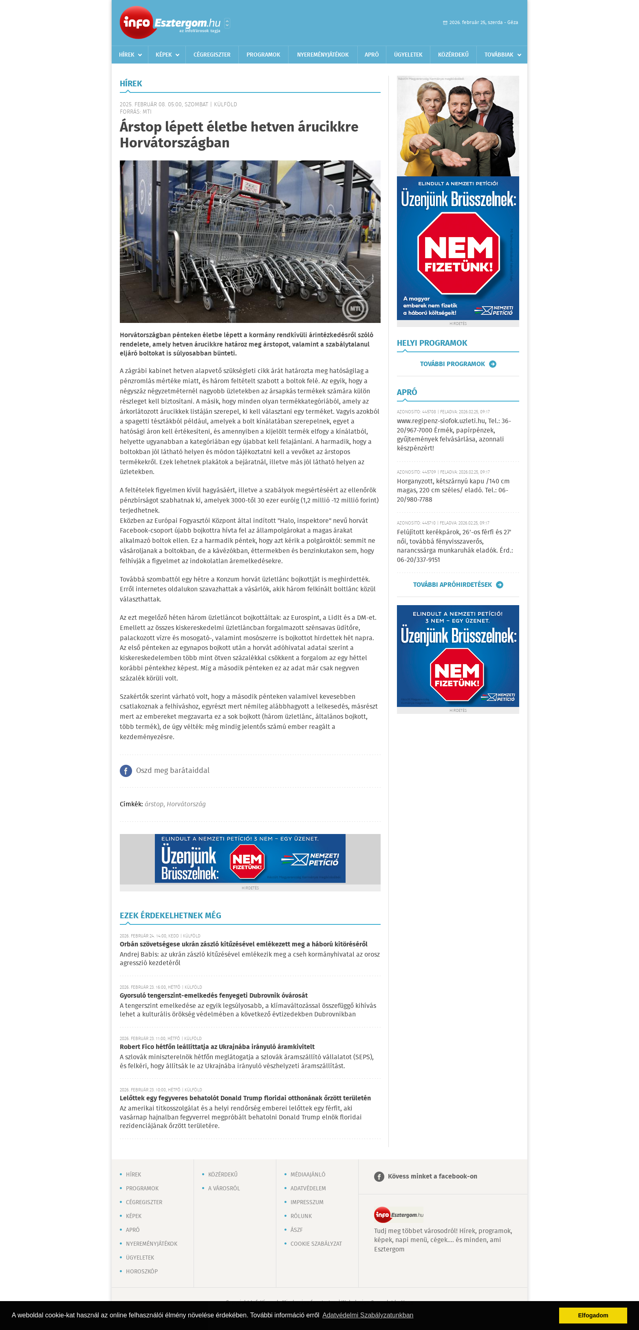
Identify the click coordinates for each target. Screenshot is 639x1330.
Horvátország (186, 804)
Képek (164, 54)
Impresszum (307, 1202)
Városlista (227, 23)
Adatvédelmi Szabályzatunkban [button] (367, 1315)
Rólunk (301, 1216)
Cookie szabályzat (316, 1244)
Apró (372, 54)
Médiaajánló (308, 1174)
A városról (224, 1188)
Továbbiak (499, 54)
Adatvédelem (308, 1188)
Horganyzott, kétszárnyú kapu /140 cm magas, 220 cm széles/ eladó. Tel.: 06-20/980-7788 (453, 490)
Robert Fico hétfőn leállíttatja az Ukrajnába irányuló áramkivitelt (217, 1047)
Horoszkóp (142, 1271)
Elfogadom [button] (593, 1315)
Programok (263, 54)
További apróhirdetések (452, 584)
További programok (452, 364)
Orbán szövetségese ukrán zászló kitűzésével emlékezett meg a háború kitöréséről (244, 944)
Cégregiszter (212, 54)
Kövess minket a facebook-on (432, 1177)
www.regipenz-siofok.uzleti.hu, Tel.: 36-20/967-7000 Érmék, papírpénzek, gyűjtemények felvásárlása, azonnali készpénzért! (454, 435)
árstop (154, 804)
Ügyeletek (408, 54)
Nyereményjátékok (323, 54)
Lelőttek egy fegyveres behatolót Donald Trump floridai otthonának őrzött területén (245, 1098)
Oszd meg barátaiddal (172, 771)
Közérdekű (453, 54)
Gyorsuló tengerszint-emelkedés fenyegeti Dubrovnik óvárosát (214, 996)
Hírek (126, 54)
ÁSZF (297, 1230)
